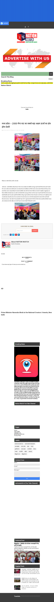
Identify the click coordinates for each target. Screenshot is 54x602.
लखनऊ (30, 451)
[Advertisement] (27, 11)
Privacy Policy (17, 435)
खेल (28, 446)
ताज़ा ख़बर (23, 449)
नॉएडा (34, 449)
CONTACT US (17, 433)
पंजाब (16, 451)
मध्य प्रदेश (22, 130)
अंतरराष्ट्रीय (17, 446)
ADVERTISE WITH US (19, 434)
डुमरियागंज (17, 449)
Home (15, 430)
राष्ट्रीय (26, 451)
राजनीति (21, 451)
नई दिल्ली (29, 449)
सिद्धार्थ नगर (17, 454)
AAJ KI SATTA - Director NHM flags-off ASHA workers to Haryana (30, 587)
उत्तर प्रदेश (23, 446)
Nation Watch (19, 443)
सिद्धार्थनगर (24, 454)
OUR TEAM (17, 431)
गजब (32, 446)
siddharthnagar (30, 443)
